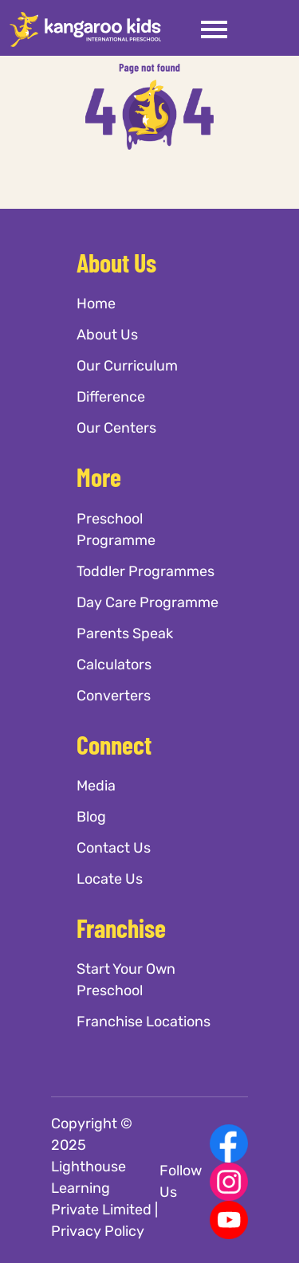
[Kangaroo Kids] (85, 28)
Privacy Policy (97, 1231)
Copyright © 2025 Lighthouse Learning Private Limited (101, 1166)
